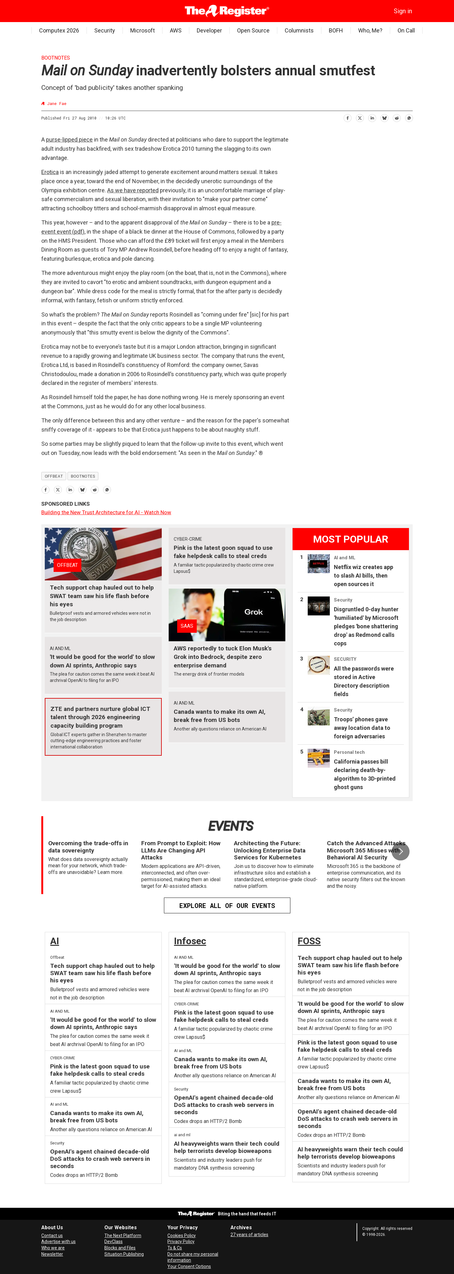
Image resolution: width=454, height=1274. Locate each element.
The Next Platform (122, 1235)
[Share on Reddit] (396, 117)
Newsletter (52, 1254)
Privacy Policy (181, 1241)
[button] (400, 851)
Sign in (403, 11)
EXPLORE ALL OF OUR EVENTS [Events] (227, 905)
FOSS (309, 940)
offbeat (54, 476)
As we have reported (133, 190)
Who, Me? (370, 30)
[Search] (55, 11)
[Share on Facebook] (347, 117)
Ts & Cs (174, 1247)
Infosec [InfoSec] (190, 940)
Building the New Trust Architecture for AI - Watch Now (106, 512)
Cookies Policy (181, 1235)
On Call (406, 30)
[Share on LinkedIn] (372, 117)
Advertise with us (58, 1241)
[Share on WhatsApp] (409, 117)
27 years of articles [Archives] (249, 1234)
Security (104, 30)
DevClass (113, 1241)
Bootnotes (55, 58)
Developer (209, 30)
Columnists (299, 30)
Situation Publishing (124, 1254)
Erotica (50, 172)
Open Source (253, 30)
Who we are (53, 1247)
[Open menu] (46, 11)
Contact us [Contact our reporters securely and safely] (52, 1235)
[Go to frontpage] (227, 11)
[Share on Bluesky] (384, 117)
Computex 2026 (59, 30)
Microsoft (142, 30)
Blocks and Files (120, 1247)
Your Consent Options (189, 1266)
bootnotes (83, 476)
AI (54, 940)
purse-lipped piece (69, 139)
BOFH (336, 30)
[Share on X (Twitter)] (360, 117)
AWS (176, 30)
